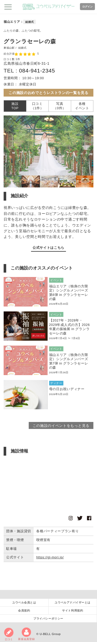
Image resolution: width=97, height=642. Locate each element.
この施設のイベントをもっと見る (61, 426)
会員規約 (24, 610)
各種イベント (82, 106)
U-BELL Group (50, 634)
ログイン (87, 6)
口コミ (8, 634)
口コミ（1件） (37, 106)
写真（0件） (59, 106)
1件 (18, 59)
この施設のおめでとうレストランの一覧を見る (48, 93)
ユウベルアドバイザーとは (73, 602)
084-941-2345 (37, 71)
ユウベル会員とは (24, 602)
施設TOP (15, 106)
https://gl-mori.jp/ (50, 557)
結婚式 (29, 21)
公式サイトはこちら (48, 248)
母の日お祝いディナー (67, 389)
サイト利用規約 (72, 610)
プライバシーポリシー (48, 618)
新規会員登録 (26, 634)
